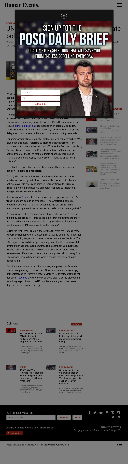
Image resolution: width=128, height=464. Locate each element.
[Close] (64, 16)
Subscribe (40, 104)
